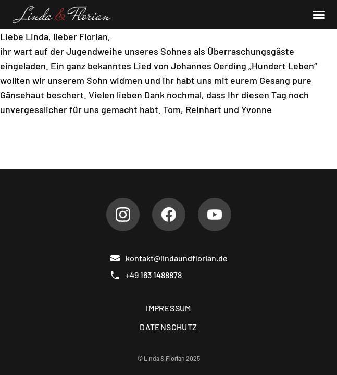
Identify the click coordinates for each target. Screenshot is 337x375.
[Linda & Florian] (62, 14)
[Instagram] (123, 214)
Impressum (168, 308)
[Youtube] (214, 214)
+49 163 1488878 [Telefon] (146, 275)
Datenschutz (168, 327)
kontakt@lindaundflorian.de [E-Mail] (169, 258)
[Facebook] (168, 214)
